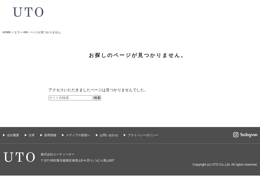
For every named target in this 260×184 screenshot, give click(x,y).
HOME (7, 32)
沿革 (32, 135)
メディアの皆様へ (78, 135)
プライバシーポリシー (143, 135)
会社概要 (13, 135)
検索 (97, 98)
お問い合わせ (109, 135)
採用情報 (50, 135)
